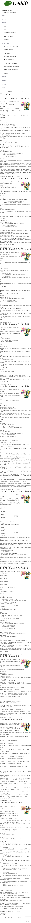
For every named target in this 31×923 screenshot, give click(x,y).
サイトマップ (7, 39)
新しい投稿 (3, 914)
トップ (3, 15)
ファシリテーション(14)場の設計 (11, 719)
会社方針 (4, 19)
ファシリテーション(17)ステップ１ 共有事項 (15, 491)
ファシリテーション (17, 176)
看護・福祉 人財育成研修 (10, 56)
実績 (5, 29)
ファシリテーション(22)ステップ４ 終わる (14, 98)
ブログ (3, 87)
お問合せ (4, 84)
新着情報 (4, 80)
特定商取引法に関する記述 (10, 32)
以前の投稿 (3, 913)
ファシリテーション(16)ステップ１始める (14, 568)
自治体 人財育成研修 (9, 59)
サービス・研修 (5, 43)
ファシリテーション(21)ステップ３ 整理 (14, 178)
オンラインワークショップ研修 (11, 46)
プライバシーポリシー (9, 36)
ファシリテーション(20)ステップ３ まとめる (15, 249)
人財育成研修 (7, 53)
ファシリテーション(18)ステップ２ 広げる (14, 386)
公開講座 (6, 73)
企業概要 (4, 22)
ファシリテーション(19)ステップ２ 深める (14, 324)
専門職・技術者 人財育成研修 (11, 69)
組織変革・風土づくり (9, 49)
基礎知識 (4, 76)
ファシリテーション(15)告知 (9, 656)
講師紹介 (6, 26)
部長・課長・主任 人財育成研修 (11, 66)
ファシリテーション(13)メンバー (11, 803)
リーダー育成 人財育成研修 (10, 63)
